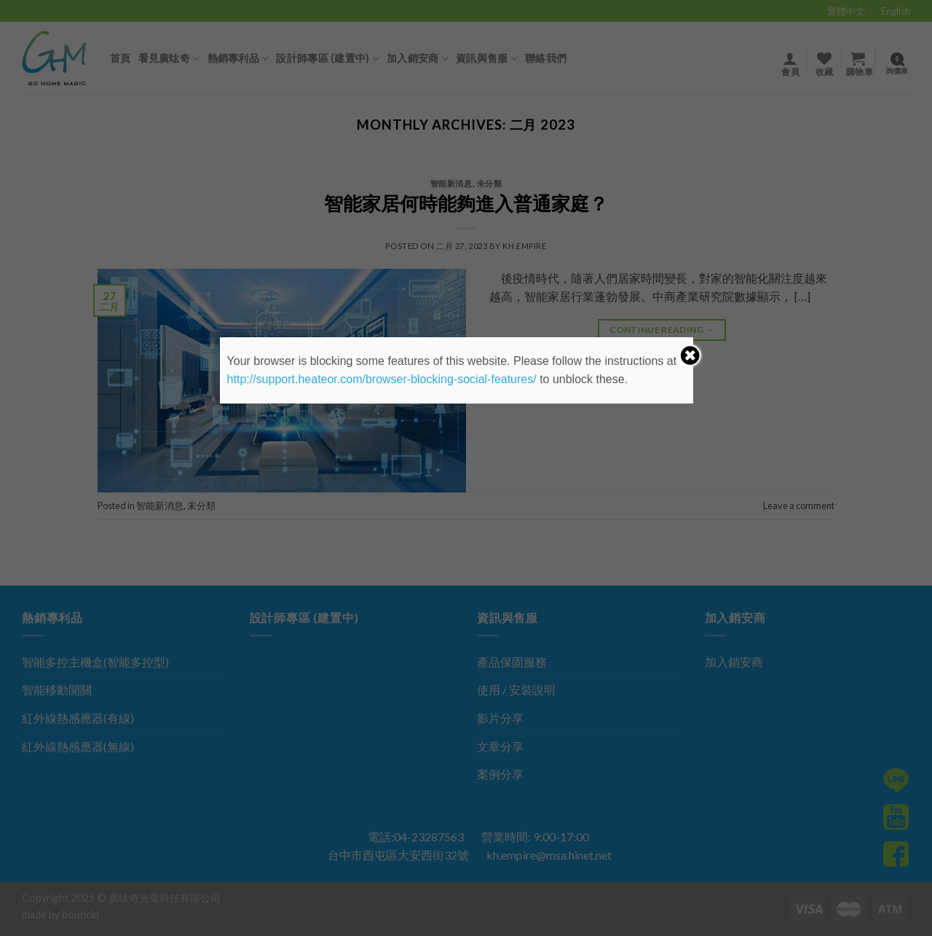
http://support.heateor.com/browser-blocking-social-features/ (382, 379)
